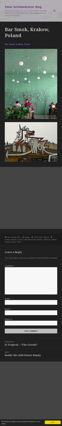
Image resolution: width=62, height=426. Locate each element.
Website (8, 319)
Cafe (25, 239)
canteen (54, 239)
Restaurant (32, 239)
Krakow (13, 239)
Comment (10, 266)
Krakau (7, 239)
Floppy (27, 237)
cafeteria (46, 239)
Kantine (39, 239)
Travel (36, 237)
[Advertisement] (31, 198)
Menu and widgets (54, 13)
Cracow (20, 239)
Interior (46, 237)
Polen (19, 242)
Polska (13, 242)
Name (8, 299)
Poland (7, 242)
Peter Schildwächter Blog (23, 7)
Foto (41, 237)
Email (8, 309)
